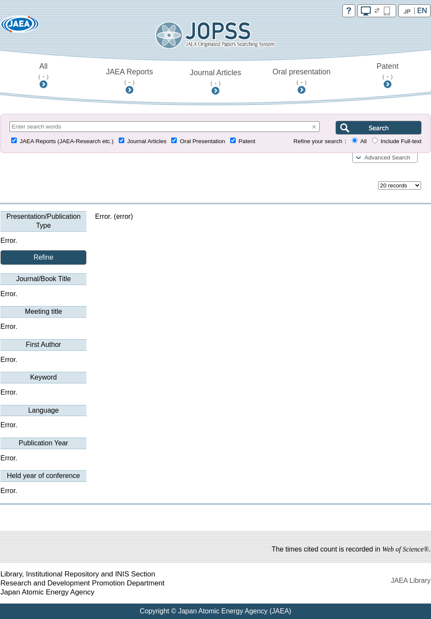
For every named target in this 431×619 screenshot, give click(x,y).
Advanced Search (387, 157)
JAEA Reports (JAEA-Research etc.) (67, 141)
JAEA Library (411, 580)
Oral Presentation (202, 141)
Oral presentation (302, 76)
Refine (43, 257)
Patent (388, 71)
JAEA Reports (129, 76)
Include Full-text (401, 141)
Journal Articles (215, 77)
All (43, 71)
